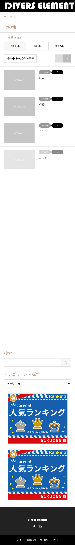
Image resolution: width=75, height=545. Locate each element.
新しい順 (15, 46)
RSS (40, 526)
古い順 (37, 46)
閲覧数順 (60, 46)
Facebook (34, 526)
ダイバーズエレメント (29, 540)
